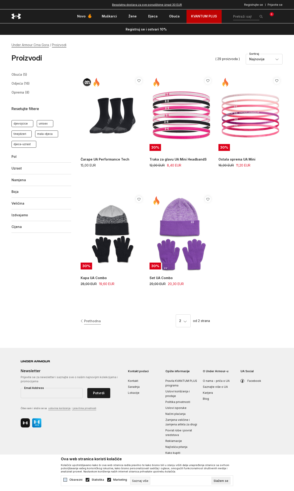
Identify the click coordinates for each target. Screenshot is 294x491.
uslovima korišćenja (59, 408)
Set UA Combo (161, 278)
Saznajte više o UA (215, 386)
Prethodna (92, 321)
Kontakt (133, 381)
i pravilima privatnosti (84, 408)
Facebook (254, 381)
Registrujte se (253, 4)
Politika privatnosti (177, 402)
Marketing (120, 479)
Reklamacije (173, 441)
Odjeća (20, 83)
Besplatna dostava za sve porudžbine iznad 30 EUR (147, 4)
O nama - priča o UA (216, 381)
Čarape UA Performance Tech (105, 159)
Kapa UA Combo (94, 278)
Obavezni (75, 479)
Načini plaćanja (175, 414)
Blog (206, 398)
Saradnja (134, 386)
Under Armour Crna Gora (30, 45)
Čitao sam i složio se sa (58, 408)
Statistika (98, 479)
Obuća (19, 74)
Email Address (34, 388)
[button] (41, 109)
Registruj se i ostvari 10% (146, 29)
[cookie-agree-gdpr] (221, 481)
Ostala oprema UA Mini (236, 159)
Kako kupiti (172, 453)
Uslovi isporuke (176, 408)
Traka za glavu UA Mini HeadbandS (178, 159)
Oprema (20, 92)
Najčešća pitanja (176, 447)
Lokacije (133, 392)
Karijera (208, 392)
